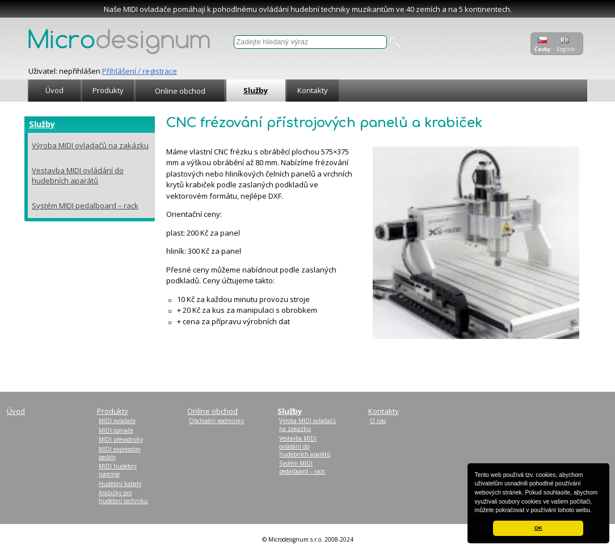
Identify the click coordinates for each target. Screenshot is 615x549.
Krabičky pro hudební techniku (123, 497)
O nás (378, 421)
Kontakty (312, 90)
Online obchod (180, 91)
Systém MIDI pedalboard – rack (85, 205)
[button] (594, 511)
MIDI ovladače (117, 421)
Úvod (54, 90)
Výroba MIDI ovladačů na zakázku (90, 145)
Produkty (108, 90)
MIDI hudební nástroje (118, 470)
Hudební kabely (120, 484)
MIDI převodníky (121, 439)
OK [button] (538, 528)
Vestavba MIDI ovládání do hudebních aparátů (78, 175)
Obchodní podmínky (216, 421)
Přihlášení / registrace (139, 71)
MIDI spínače (116, 430)
